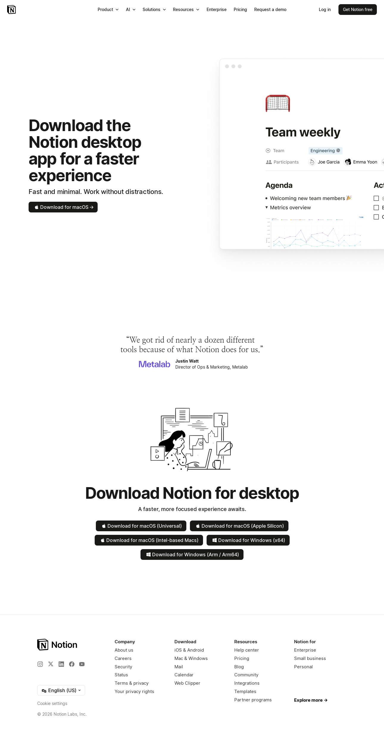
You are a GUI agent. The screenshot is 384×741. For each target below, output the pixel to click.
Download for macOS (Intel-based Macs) (149, 540)
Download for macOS (63, 207)
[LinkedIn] (61, 664)
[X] (51, 663)
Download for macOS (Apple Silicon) (239, 525)
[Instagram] (40, 664)
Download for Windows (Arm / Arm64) (192, 554)
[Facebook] (72, 664)
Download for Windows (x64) (248, 540)
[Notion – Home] (12, 9)
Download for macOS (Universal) (141, 525)
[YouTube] (82, 664)
